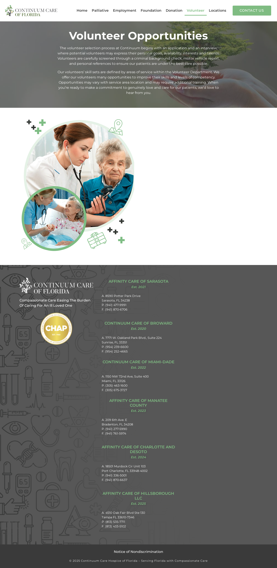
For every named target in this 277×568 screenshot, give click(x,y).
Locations (217, 10)
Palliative (100, 10)
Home (82, 10)
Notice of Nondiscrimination (138, 552)
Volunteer (196, 10)
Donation (174, 10)
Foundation (151, 10)
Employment (124, 10)
